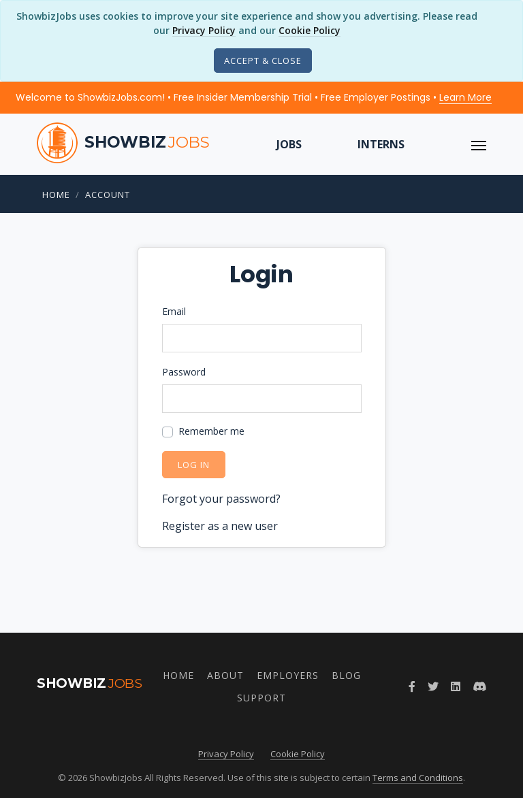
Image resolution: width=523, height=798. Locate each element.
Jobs (289, 144)
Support (261, 697)
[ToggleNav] (478, 144)
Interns (381, 144)
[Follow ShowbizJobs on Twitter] (433, 686)
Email (174, 311)
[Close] (263, 60)
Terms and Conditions (418, 777)
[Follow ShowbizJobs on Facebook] (412, 686)
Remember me (211, 431)
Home (56, 194)
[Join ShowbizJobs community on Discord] (479, 686)
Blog (346, 675)
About (225, 675)
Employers (288, 675)
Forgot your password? (221, 498)
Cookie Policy (309, 30)
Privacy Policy (204, 30)
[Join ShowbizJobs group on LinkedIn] (455, 686)
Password (184, 371)
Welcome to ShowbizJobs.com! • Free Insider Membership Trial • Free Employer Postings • (254, 97)
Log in (194, 465)
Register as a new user (220, 525)
